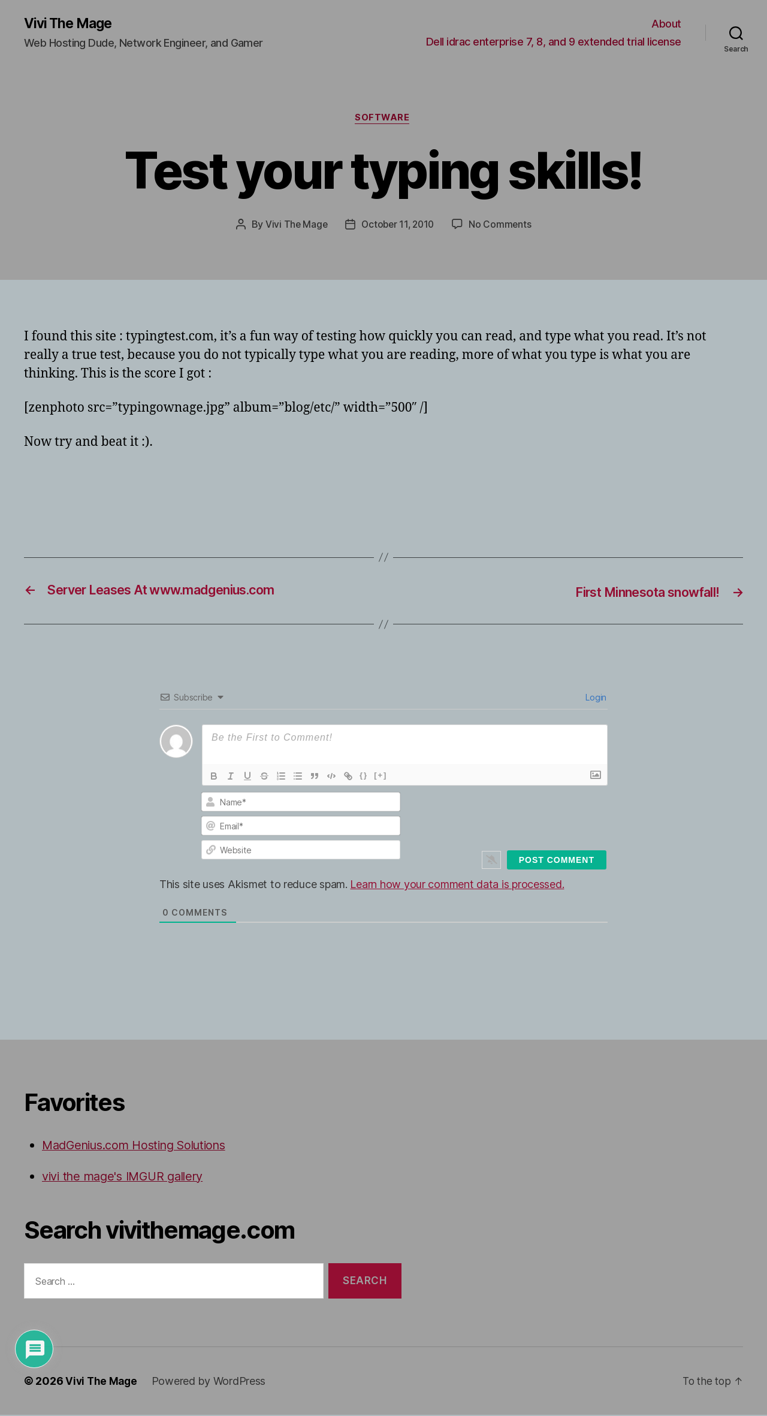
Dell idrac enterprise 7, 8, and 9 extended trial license (553, 42)
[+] (380, 776)
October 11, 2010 (398, 227)
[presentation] (525, 817)
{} (364, 776)
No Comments (502, 227)
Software (383, 119)
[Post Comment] (556, 861)
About (666, 24)
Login (595, 699)
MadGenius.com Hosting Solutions (142, 1146)
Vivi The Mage (70, 24)
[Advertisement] (164, 488)
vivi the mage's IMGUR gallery (128, 1177)
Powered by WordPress (211, 1382)
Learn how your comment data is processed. (457, 886)
